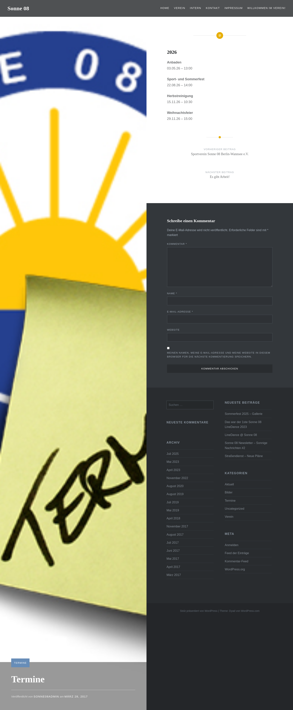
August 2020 (174, 486)
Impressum (233, 8)
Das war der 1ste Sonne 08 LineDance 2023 (243, 424)
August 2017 (174, 534)
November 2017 (177, 526)
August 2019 (174, 494)
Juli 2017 (172, 542)
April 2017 (173, 566)
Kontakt (213, 8)
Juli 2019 (172, 502)
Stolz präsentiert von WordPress (199, 610)
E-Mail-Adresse (180, 311)
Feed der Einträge (237, 553)
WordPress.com (250, 610)
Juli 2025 (172, 453)
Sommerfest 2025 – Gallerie (244, 413)
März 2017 (173, 575)
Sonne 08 (18, 8)
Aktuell (229, 484)
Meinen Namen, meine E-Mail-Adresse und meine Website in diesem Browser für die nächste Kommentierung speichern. (218, 354)
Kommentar (177, 244)
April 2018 (173, 518)
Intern (195, 8)
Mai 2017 (172, 558)
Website (173, 329)
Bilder (228, 492)
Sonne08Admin (46, 696)
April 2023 (173, 470)
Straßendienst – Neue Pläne (244, 456)
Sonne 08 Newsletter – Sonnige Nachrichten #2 (246, 445)
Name (172, 293)
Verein (179, 8)
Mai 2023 (172, 461)
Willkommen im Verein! (266, 8)
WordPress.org (235, 569)
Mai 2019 (172, 510)
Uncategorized (234, 508)
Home (164, 8)
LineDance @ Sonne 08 (241, 434)
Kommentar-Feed (236, 561)
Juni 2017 (173, 550)
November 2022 (177, 478)
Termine (20, 662)
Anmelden (231, 545)
